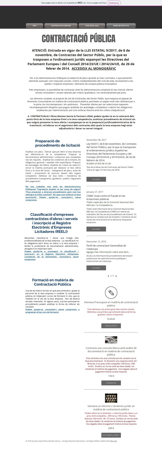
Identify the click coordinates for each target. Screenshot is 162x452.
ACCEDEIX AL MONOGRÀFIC (94, 68)
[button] (96, 179)
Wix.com (113, 441)
